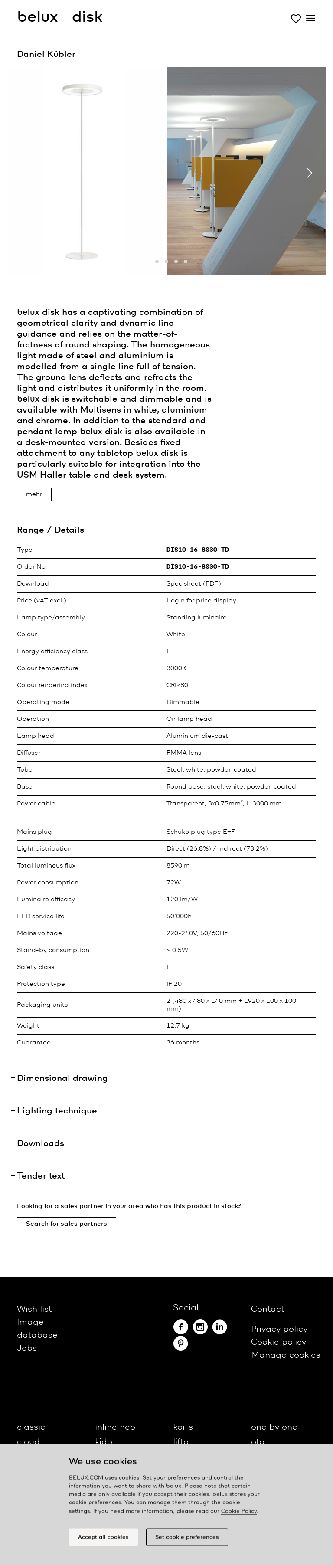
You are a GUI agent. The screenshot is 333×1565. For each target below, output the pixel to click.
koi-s (183, 1427)
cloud (28, 1442)
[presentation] (24, 173)
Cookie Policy (239, 1515)
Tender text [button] (41, 1176)
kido (103, 1442)
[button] (147, 261)
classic (31, 1427)
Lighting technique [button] (57, 1111)
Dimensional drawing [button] (62, 1078)
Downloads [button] (40, 1143)
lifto (181, 1442)
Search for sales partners (66, 1224)
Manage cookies (285, 1355)
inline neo (115, 1427)
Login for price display (201, 601)
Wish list (34, 1309)
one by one (274, 1427)
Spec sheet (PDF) (193, 584)
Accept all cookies (103, 1541)
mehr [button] (34, 494)
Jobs (27, 1348)
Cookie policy (278, 1342)
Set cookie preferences (187, 1541)
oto (257, 1442)
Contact (267, 1309)
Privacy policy (279, 1329)
